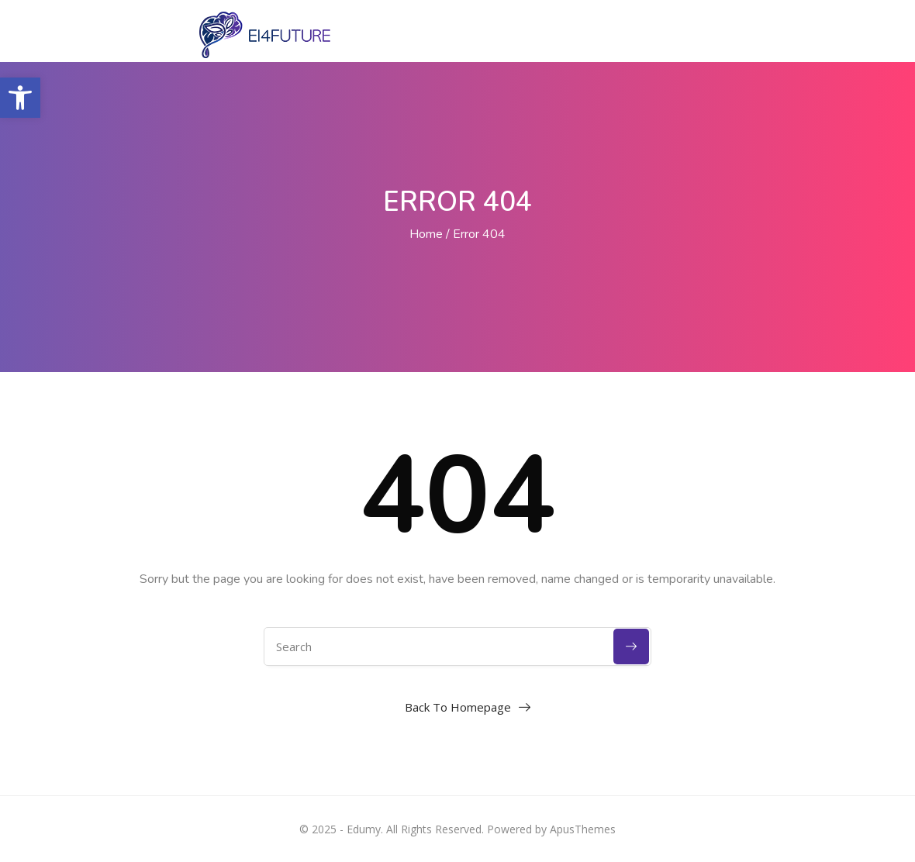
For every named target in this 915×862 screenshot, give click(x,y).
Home (426, 234)
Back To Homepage (458, 707)
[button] (20, 98)
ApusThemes (583, 829)
